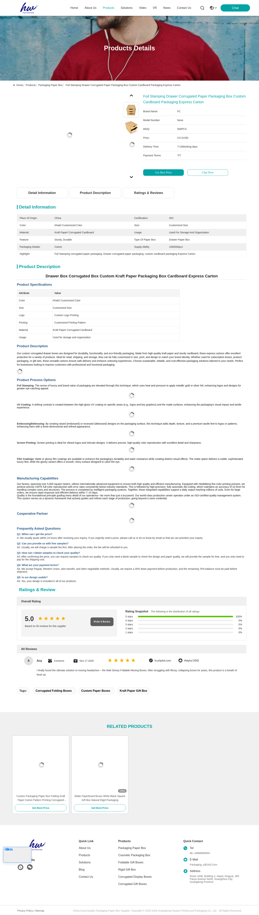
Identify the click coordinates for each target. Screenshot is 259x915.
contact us (184, 7)
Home (74, 7)
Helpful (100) (191, 660)
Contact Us (86, 876)
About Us (85, 848)
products (108, 7)
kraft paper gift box (133, 690)
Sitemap (39, 910)
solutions (127, 7)
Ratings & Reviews (148, 193)
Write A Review (102, 621)
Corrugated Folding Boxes (54, 690)
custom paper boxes (95, 690)
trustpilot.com (163, 660)
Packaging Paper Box (50, 85)
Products (31, 85)
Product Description (95, 193)
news (167, 7)
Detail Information (42, 193)
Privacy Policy (25, 910)
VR (155, 7)
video (142, 7)
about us (90, 7)
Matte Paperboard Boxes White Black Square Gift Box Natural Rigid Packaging (100, 798)
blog (82, 869)
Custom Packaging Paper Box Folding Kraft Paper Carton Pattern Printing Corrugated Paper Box (40, 798)
